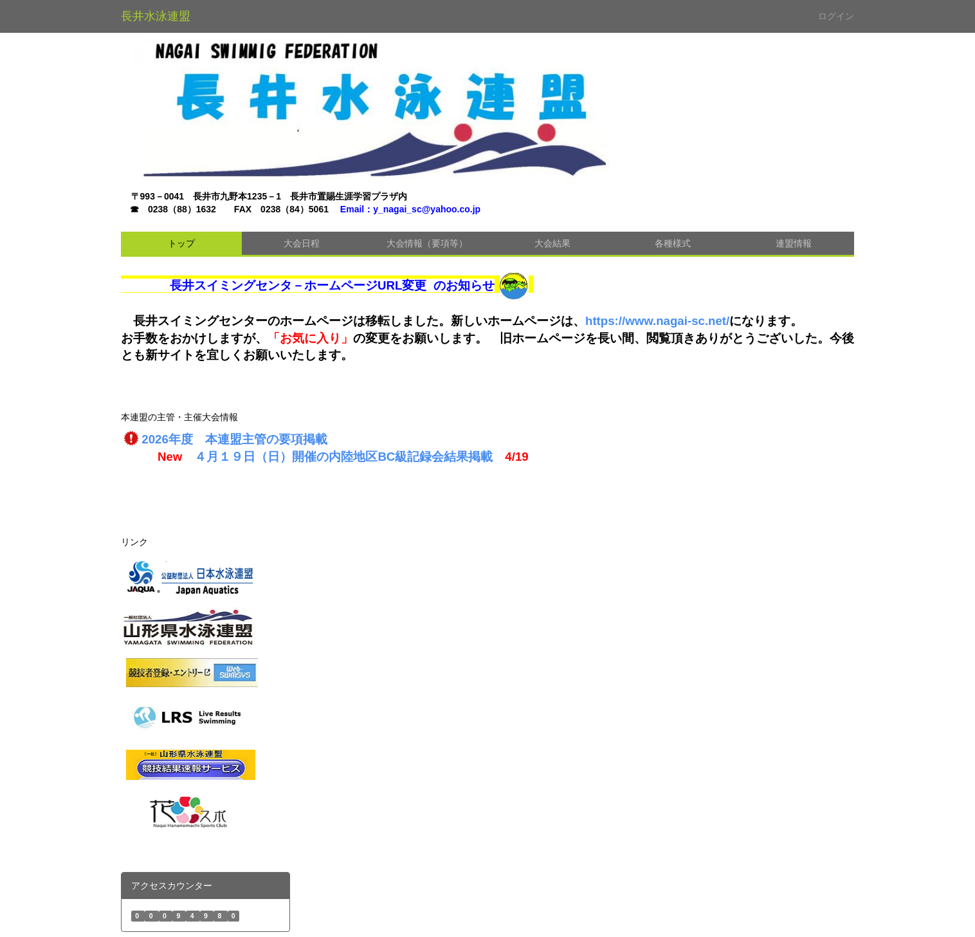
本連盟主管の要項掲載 (266, 439)
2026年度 (173, 439)
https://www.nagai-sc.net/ (657, 321)
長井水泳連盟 (155, 16)
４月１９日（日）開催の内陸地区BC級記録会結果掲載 (343, 456)
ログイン (836, 16)
